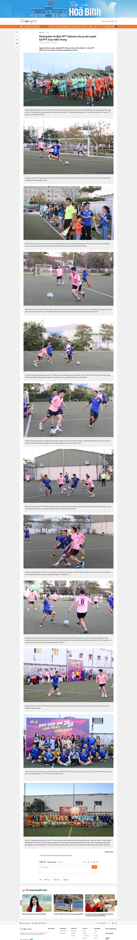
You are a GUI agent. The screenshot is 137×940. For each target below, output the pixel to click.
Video (95, 927)
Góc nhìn (73, 932)
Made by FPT (63, 929)
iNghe (94, 26)
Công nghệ (37, 26)
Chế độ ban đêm (111, 26)
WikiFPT (96, 934)
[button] (116, 899)
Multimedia (68, 26)
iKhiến (84, 927)
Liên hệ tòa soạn (25, 919)
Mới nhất (60, 862)
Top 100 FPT (109, 930)
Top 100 (88, 26)
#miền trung (57, 876)
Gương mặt (73, 927)
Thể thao (60, 26)
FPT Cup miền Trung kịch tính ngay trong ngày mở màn (56, 855)
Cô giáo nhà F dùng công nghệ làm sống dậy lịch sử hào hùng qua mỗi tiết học (99, 911)
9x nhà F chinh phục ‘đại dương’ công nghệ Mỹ (68, 910)
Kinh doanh (28, 26)
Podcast (96, 932)
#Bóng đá (65, 876)
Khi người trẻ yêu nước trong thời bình (34, 910)
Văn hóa (53, 26)
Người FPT (45, 26)
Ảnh (48, 32)
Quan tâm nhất (51, 862)
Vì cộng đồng (86, 932)
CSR (100, 26)
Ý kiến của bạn (68, 867)
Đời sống (73, 929)
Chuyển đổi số (63, 927)
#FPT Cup (47, 876)
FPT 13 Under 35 (79, 26)
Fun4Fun (85, 929)
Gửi (94, 867)
